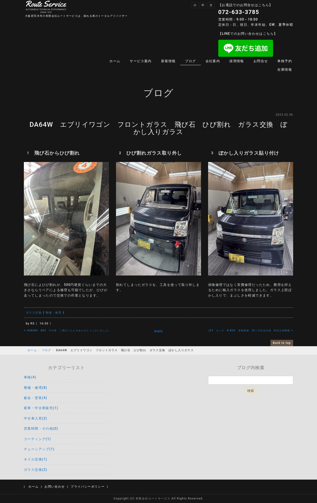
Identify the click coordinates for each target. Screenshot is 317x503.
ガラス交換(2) (35, 470)
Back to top (282, 343)
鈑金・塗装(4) (35, 398)
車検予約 (284, 61)
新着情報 (168, 61)
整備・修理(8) (35, 387)
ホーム (114, 61)
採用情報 (236, 61)
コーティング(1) (37, 439)
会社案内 (213, 61)
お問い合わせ (54, 486)
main (158, 331)
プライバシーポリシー (88, 486)
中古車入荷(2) (35, 418)
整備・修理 (53, 312)
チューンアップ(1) (39, 449)
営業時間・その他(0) (41, 428)
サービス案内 (140, 61)
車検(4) (30, 377)
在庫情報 (284, 69)
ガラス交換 (34, 312)
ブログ (190, 61)
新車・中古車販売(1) (41, 408)
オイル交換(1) (35, 459)
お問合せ (260, 61)
